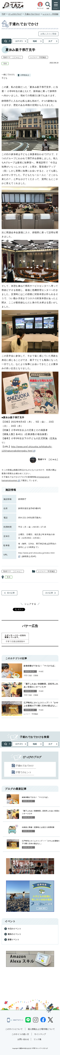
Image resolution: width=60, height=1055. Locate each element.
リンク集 (37, 1039)
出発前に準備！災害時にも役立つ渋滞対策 (38, 827)
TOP (3, 14)
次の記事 (49, 593)
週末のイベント (14, 934)
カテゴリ (19, 41)
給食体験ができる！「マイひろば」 (40, 666)
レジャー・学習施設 (51, 14)
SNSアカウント (15, 1020)
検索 (7, 41)
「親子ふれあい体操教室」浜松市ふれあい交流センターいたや (41, 685)
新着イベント (13, 939)
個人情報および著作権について (41, 1029)
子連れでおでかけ (32, 14)
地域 (35, 41)
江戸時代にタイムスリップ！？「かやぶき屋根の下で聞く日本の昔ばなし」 (41, 704)
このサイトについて (14, 1029)
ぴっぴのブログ (15, 14)
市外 (5, 63)
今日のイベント (14, 929)
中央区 (41, 671)
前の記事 (11, 593)
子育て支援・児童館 (31, 675)
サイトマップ (40, 1034)
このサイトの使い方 (20, 1034)
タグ (50, 41)
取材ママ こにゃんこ (12, 57)
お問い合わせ (23, 1039)
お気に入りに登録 (48, 34)
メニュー (55, 8)
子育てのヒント (23, 772)
